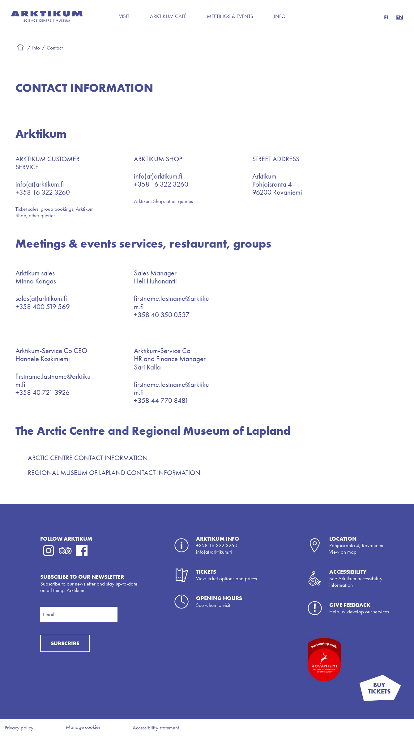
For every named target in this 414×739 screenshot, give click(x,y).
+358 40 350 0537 (162, 315)
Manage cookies (83, 727)
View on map (342, 552)
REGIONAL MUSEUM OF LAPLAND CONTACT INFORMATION (114, 473)
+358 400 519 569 (42, 307)
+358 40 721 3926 (42, 392)
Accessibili (345, 571)
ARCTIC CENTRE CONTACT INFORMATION (88, 458)
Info (280, 16)
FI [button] (386, 17)
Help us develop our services (359, 611)
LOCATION (342, 538)
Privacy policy (19, 727)
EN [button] (399, 17)
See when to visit (213, 605)
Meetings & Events (230, 16)
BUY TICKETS (384, 691)
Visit (124, 16)
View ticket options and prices (226, 578)
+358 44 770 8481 (161, 400)
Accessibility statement (156, 727)
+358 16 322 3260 (42, 192)
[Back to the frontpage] (47, 20)
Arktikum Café (168, 16)
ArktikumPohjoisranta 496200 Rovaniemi (277, 184)
